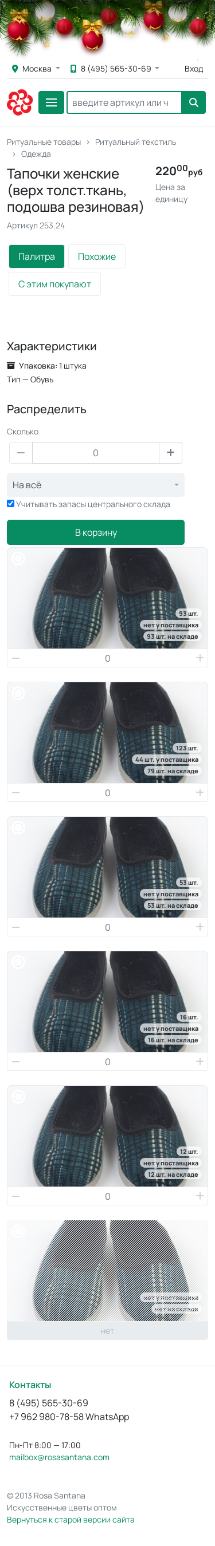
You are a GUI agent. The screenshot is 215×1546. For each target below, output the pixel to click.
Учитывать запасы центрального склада (93, 504)
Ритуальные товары (44, 141)
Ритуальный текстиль (135, 141)
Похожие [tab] (97, 256)
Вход (194, 68)
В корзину (96, 532)
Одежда (36, 153)
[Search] (124, 102)
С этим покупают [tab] (54, 284)
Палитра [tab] (36, 256)
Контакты (30, 1384)
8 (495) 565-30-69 (112, 68)
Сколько (22, 431)
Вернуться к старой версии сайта (71, 1519)
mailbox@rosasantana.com (59, 1457)
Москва (32, 68)
